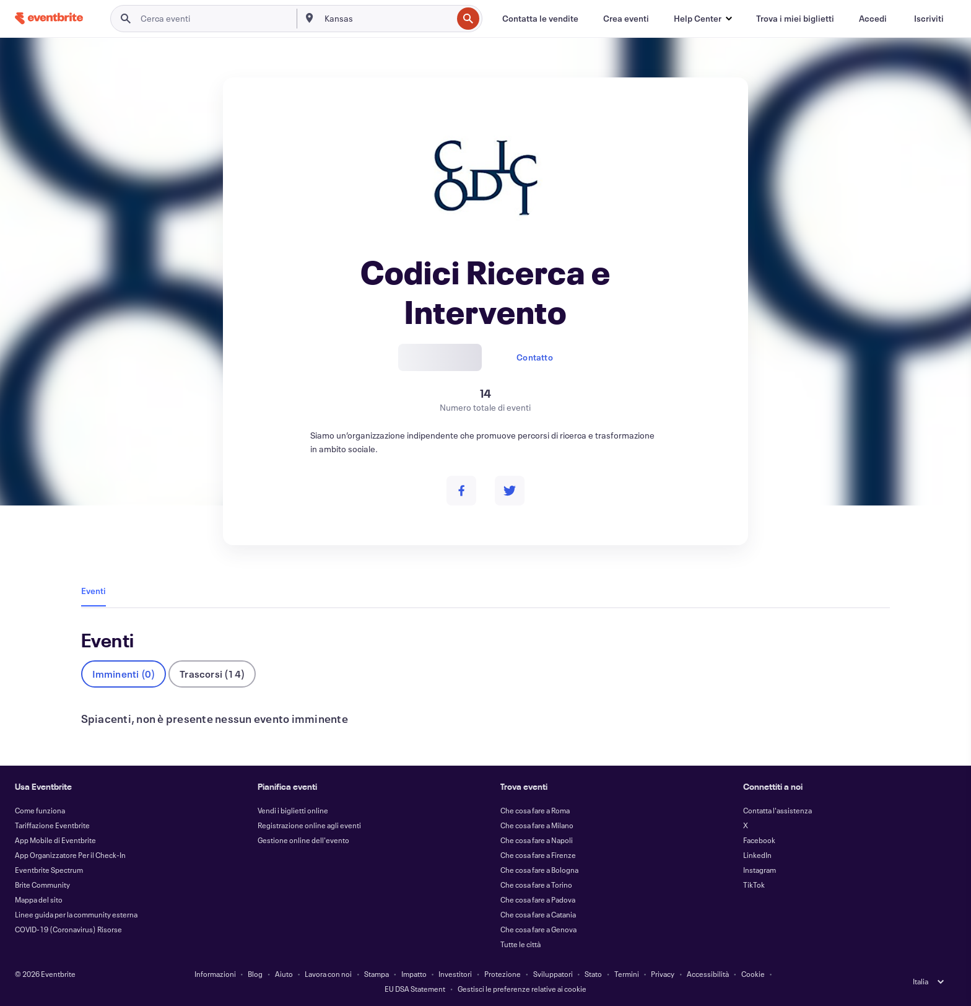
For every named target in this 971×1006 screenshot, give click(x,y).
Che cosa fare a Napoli (536, 840)
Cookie (753, 974)
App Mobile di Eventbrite (55, 840)
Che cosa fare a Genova (538, 929)
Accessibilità (708, 974)
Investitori (455, 974)
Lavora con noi (328, 974)
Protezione (502, 974)
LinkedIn (757, 855)
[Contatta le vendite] (540, 18)
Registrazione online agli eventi (309, 825)
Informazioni (215, 974)
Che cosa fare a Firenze (538, 855)
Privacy (662, 974)
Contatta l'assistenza (777, 810)
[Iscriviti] (929, 18)
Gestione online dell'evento (303, 840)
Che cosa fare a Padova (537, 899)
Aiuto (284, 974)
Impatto (414, 974)
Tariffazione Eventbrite (52, 825)
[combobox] (387, 18)
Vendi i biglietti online (293, 810)
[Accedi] (873, 18)
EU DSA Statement (415, 989)
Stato (593, 974)
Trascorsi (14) (212, 673)
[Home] (49, 18)
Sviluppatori (553, 974)
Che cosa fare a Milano (536, 825)
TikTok (754, 885)
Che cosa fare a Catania (538, 914)
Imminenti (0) (123, 673)
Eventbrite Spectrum (49, 870)
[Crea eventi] (626, 18)
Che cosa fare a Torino (536, 885)
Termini (626, 974)
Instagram (759, 870)
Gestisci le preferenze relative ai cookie (522, 989)
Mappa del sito (39, 899)
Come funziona (40, 810)
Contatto (534, 357)
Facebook (759, 840)
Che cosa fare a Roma (535, 810)
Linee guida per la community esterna (76, 914)
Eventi (93, 591)
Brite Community (42, 885)
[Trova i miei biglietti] (795, 18)
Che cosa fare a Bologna (539, 870)
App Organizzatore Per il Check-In (70, 855)
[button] (702, 18)
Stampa (376, 974)
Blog (255, 974)
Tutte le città (520, 944)
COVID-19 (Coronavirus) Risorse (68, 929)
